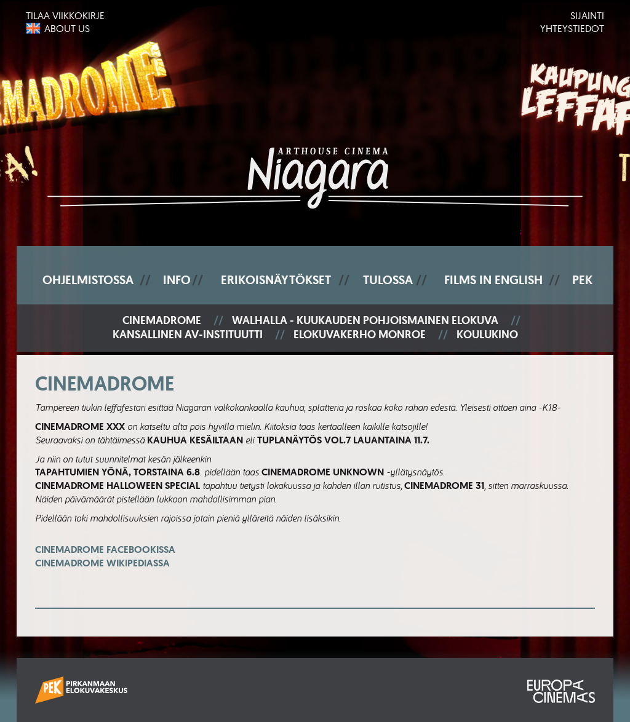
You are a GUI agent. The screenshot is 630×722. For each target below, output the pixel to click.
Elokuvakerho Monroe (359, 335)
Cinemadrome (161, 321)
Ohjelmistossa (88, 280)
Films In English (493, 280)
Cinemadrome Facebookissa (105, 556)
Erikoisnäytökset (276, 280)
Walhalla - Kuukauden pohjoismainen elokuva (365, 321)
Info (177, 280)
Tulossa (388, 280)
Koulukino (487, 335)
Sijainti (587, 15)
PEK (582, 280)
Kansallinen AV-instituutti (188, 335)
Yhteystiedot (572, 28)
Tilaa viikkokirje (65, 15)
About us (67, 28)
